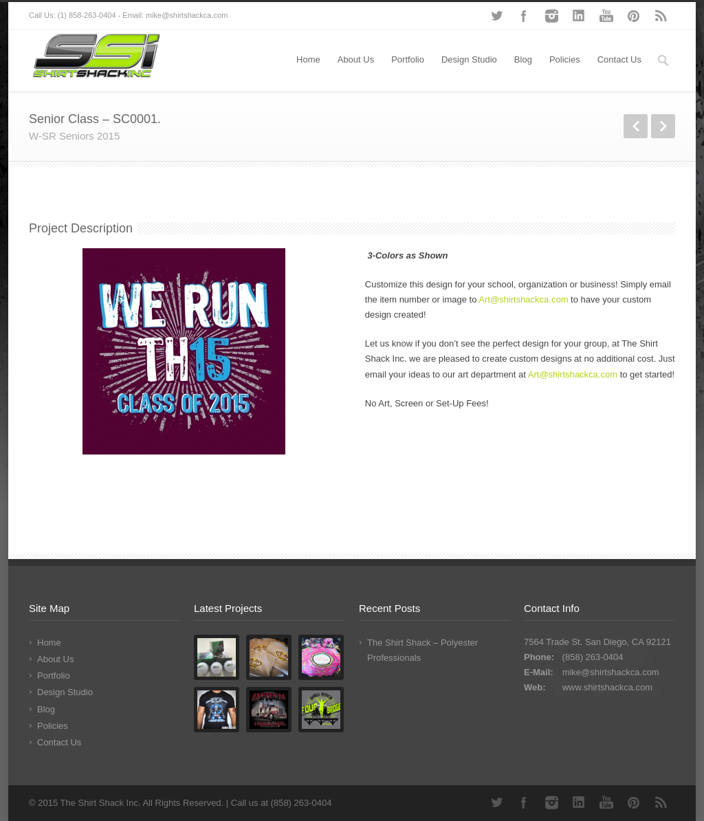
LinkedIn (579, 16)
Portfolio (407, 59)
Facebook (524, 16)
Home (308, 59)
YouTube (606, 16)
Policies (564, 59)
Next (663, 126)
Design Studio (469, 59)
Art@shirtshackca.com (523, 299)
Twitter (496, 16)
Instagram (551, 16)
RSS (661, 16)
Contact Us (619, 59)
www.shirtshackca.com (607, 687)
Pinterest (634, 16)
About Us (356, 59)
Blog (523, 59)
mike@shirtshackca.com (610, 672)
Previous (636, 126)
